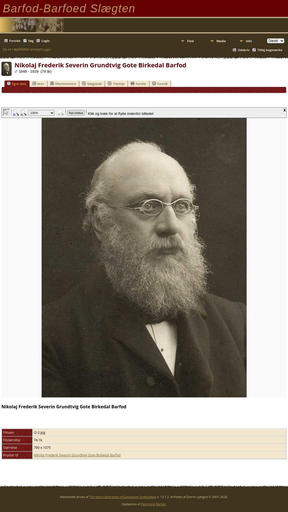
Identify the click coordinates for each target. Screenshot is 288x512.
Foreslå (160, 83)
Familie (138, 83)
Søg (31, 41)
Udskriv (243, 50)
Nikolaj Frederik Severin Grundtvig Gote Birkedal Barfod (77, 455)
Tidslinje (116, 83)
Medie (221, 41)
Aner (38, 83)
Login (45, 41)
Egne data (16, 83)
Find (190, 41)
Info (249, 41)
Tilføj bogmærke (269, 50)
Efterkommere (63, 83)
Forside (14, 41)
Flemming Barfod (153, 504)
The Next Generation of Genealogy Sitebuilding (122, 497)
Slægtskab (92, 83)
